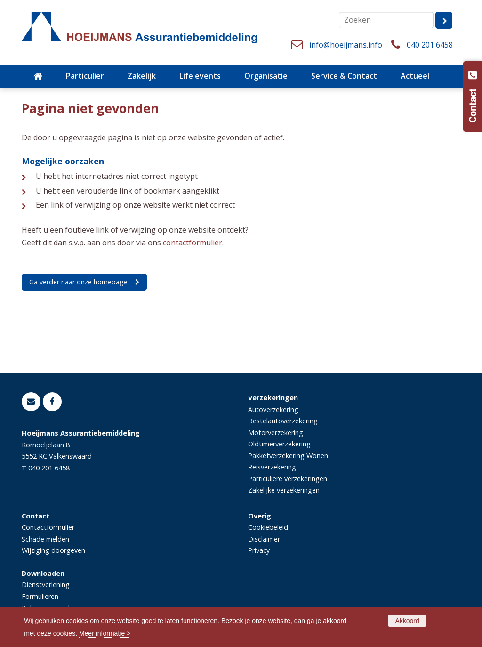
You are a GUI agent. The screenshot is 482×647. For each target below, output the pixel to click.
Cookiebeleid (268, 527)
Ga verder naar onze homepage (78, 281)
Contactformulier (48, 527)
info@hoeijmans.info (345, 45)
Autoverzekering (273, 409)
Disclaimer (264, 538)
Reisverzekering (272, 466)
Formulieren (40, 596)
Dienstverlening (46, 584)
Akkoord (407, 620)
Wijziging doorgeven (53, 550)
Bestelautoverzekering (283, 420)
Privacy (259, 550)
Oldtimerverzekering (279, 443)
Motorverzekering (275, 432)
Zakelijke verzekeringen (284, 489)
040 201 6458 (430, 45)
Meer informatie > (104, 633)
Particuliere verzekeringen (287, 478)
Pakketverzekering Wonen (288, 455)
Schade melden (45, 538)
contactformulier (192, 242)
